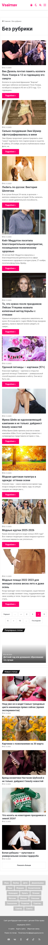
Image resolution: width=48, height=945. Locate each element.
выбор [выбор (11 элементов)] (16, 883)
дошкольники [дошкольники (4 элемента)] (38, 883)
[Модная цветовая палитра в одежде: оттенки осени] (24, 458)
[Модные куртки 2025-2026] (24, 511)
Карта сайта (20, 929)
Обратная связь (33, 929)
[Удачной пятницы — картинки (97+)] (24, 348)
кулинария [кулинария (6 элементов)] (13, 893)
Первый (6, 614)
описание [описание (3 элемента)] (35, 898)
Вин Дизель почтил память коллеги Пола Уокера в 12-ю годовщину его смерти (23, 75)
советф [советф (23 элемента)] (18, 909)
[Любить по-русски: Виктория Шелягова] (24, 168)
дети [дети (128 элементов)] (25, 883)
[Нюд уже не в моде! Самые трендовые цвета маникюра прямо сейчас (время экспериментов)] (24, 688)
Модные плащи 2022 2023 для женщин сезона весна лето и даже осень (23, 583)
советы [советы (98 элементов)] (29, 909)
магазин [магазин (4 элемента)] (12, 898)
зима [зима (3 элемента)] (10, 888)
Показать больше (24, 865)
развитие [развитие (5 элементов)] (25, 903)
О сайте (11, 929)
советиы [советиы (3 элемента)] (37, 903)
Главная (6, 21)
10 (20, 621)
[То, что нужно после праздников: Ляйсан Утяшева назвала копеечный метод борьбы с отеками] (24, 285)
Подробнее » (10, 96)
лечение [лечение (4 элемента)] (35, 893)
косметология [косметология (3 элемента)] (34, 888)
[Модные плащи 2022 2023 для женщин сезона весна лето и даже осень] (24, 561)
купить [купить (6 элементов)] (25, 893)
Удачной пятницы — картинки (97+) (23, 367)
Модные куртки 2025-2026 (18, 530)
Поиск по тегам (10, 933)
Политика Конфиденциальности (31, 933)
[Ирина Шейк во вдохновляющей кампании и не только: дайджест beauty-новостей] (24, 401)
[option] (24, 649)
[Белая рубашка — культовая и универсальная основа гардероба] (24, 837)
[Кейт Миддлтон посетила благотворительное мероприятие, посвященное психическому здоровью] (24, 222)
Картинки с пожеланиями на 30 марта (22, 743)
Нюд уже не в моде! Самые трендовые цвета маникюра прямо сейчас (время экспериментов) (23, 707)
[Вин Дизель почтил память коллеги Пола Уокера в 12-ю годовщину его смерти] (24, 52)
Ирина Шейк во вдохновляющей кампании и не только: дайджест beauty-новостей (22, 423)
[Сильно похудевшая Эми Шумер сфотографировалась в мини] (24, 112)
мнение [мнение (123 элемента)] (23, 898)
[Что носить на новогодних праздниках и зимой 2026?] (24, 800)
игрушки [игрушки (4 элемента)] (20, 888)
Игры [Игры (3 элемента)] (6, 883)
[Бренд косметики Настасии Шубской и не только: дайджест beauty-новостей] (24, 762)
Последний (36, 621)
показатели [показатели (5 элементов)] (12, 903)
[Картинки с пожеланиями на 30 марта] (24, 728)
